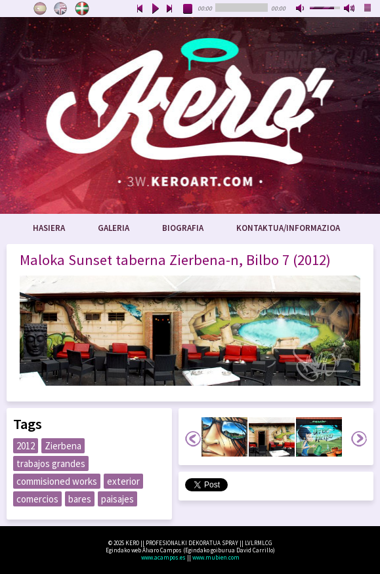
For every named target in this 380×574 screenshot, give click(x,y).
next (170, 9)
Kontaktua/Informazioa (288, 228)
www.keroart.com (190, 115)
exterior (123, 481)
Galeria (113, 228)
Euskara (82, 8)
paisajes (117, 499)
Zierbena (63, 446)
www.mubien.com (216, 557)
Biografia (182, 228)
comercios (37, 499)
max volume (350, 9)
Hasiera (49, 228)
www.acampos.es (163, 557)
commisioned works (56, 481)
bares (79, 499)
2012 (25, 446)
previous (140, 9)
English (61, 8)
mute (301, 9)
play (155, 9)
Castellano (40, 8)
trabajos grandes (50, 463)
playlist (368, 9)
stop (188, 9)
